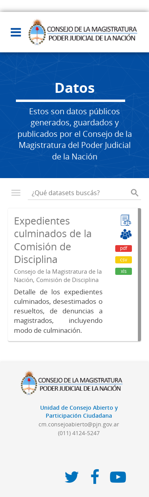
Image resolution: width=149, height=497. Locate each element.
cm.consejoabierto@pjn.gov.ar (79, 424)
